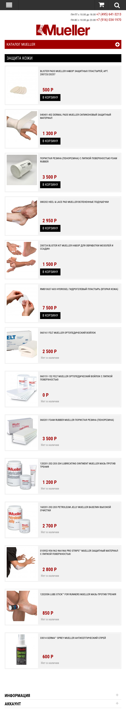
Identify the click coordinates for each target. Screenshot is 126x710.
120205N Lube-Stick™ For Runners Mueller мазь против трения (78, 594)
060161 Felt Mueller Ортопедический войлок (68, 332)
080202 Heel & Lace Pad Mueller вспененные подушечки (74, 201)
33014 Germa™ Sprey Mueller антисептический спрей (73, 637)
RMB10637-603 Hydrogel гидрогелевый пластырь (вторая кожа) (79, 289)
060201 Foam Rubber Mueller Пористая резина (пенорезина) (77, 419)
